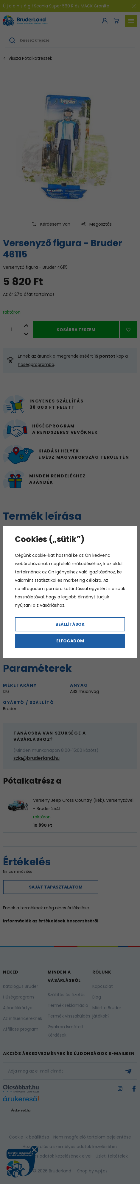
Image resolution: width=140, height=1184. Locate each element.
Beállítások (70, 624)
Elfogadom (70, 641)
